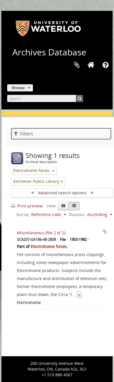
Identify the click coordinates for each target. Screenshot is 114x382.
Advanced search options (62, 192)
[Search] (45, 98)
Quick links (105, 65)
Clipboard (77, 65)
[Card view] (63, 206)
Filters (23, 134)
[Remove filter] (53, 170)
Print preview (27, 206)
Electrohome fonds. (49, 246)
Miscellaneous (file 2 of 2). (41, 232)
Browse (18, 87)
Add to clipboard (105, 232)
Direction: (77, 214)
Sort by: (23, 214)
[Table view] (74, 206)
